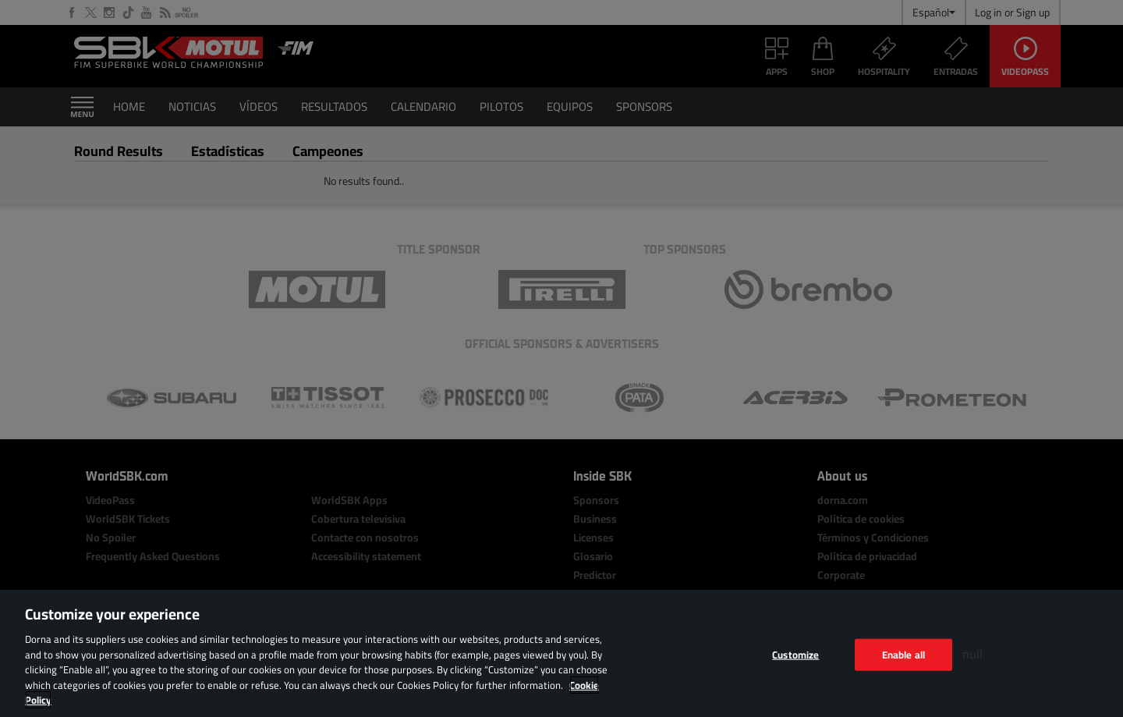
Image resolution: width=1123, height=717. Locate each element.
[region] (561, 653)
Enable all (903, 653)
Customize (795, 653)
